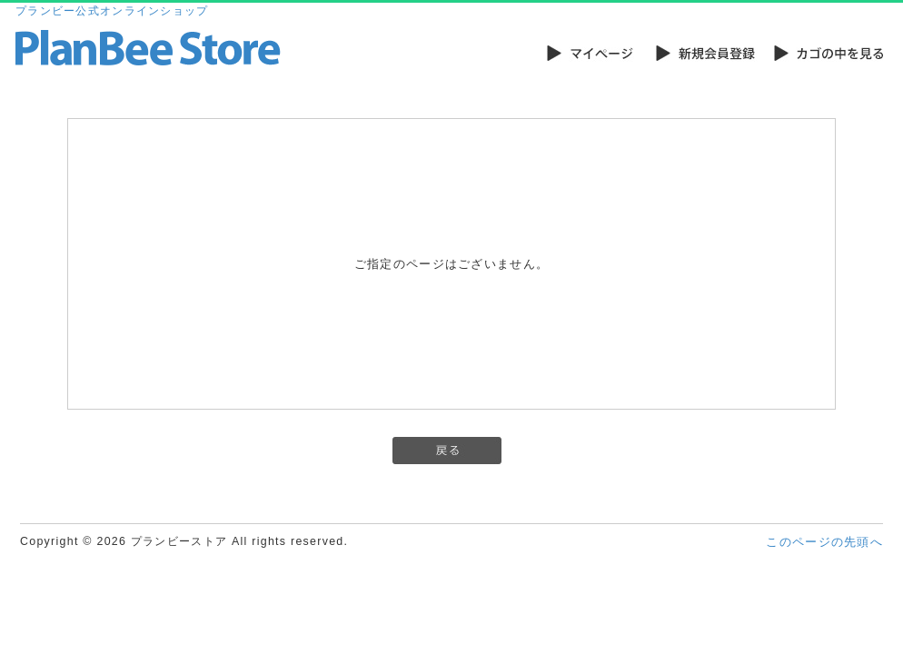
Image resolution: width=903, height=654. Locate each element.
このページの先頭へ (824, 542)
